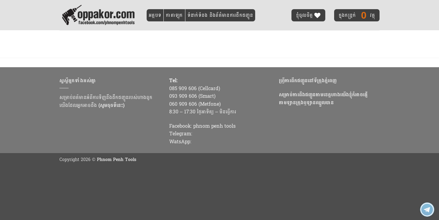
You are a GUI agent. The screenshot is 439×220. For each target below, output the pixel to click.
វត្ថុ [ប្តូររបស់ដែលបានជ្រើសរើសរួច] (357, 15)
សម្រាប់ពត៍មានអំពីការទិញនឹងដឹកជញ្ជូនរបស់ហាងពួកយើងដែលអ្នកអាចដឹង (105, 101)
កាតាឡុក (174, 15)
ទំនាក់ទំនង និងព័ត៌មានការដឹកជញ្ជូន (220, 15)
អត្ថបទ (155, 15)
